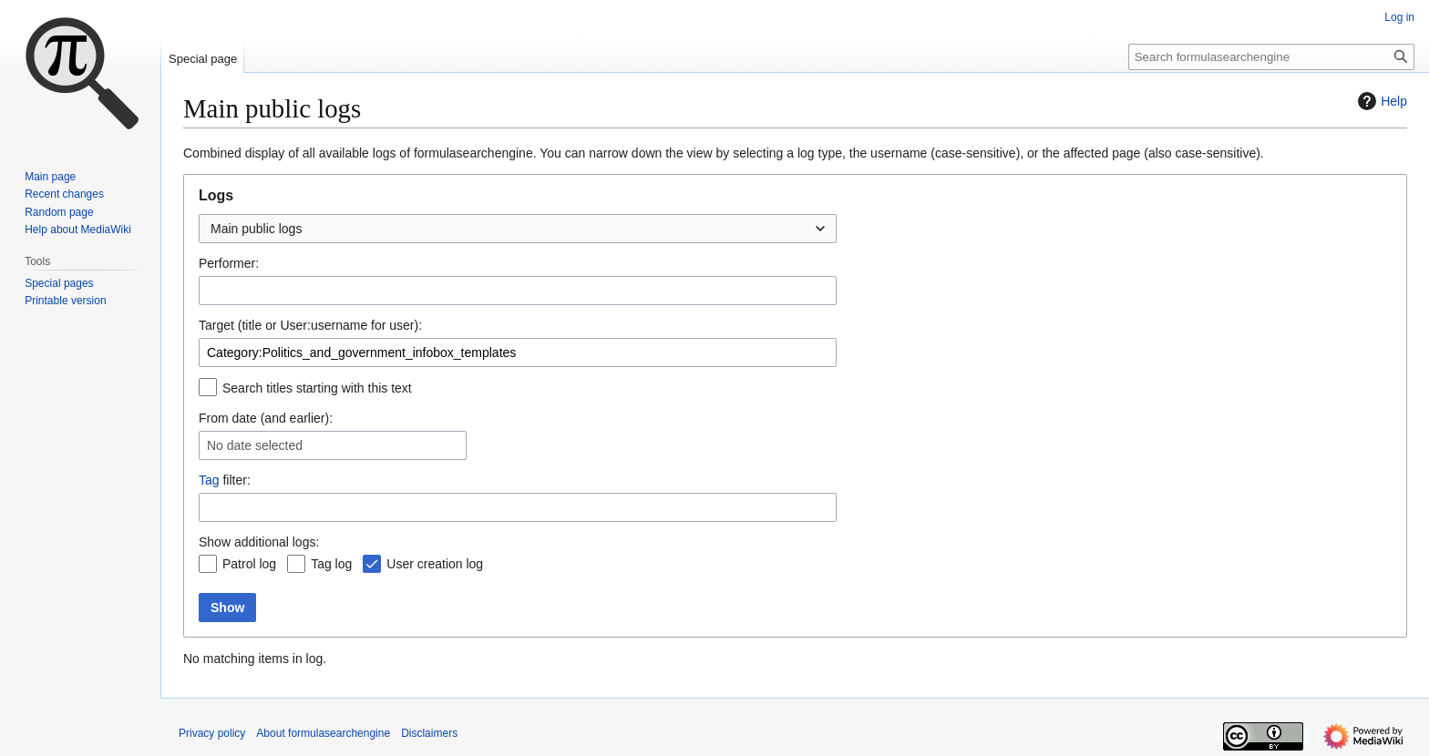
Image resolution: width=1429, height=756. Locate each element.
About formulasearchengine (323, 733)
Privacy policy (212, 733)
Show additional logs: (259, 542)
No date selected (255, 445)
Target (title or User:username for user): (310, 325)
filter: (225, 480)
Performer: (229, 263)
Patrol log (249, 564)
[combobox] (518, 228)
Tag (209, 480)
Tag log (331, 564)
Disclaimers (429, 733)
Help (1380, 101)
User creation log (434, 564)
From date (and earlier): (266, 418)
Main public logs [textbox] (256, 228)
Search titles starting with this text (317, 388)
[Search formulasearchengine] (1271, 57)
